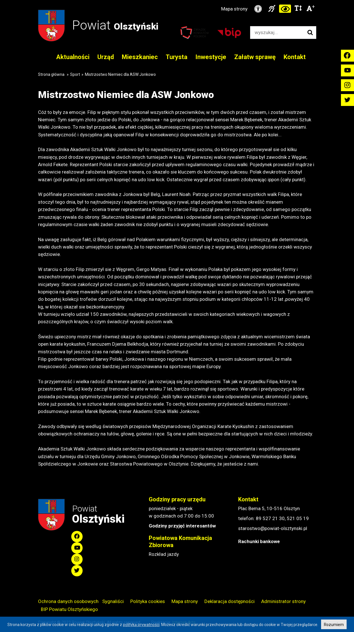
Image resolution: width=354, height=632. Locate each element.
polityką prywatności (141, 624)
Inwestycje (210, 57)
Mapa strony (234, 9)
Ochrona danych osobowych (68, 601)
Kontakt (295, 57)
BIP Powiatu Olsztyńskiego (69, 609)
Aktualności (72, 57)
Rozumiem (334, 624)
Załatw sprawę (255, 57)
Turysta (176, 57)
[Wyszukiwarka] (277, 32)
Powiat (115, 25)
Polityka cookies (147, 601)
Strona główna (51, 74)
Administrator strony (283, 601)
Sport (75, 74)
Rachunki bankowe (259, 541)
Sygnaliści (113, 601)
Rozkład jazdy (164, 554)
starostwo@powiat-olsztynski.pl (272, 528)
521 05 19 (298, 518)
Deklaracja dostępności (229, 601)
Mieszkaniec (140, 57)
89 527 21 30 (270, 518)
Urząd (105, 57)
